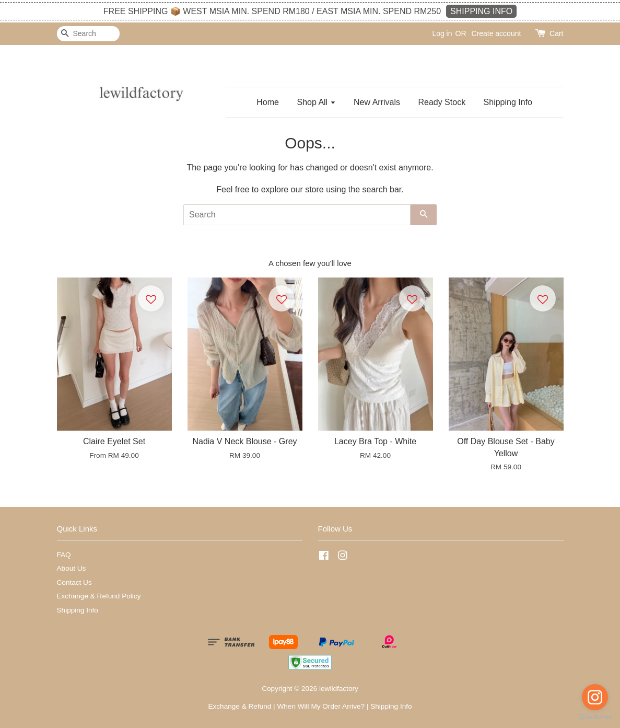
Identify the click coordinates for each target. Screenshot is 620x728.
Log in (442, 33)
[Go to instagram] (595, 697)
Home (267, 102)
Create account (496, 33)
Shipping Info (508, 102)
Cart (556, 33)
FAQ (64, 555)
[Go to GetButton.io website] (595, 717)
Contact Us (74, 582)
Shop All (316, 102)
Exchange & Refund (239, 706)
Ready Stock (441, 102)
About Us (71, 568)
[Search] (88, 33)
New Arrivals (377, 102)
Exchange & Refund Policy (99, 596)
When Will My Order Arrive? (321, 706)
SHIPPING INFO (481, 11)
